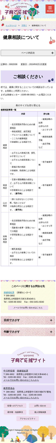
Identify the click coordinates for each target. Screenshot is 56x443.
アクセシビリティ (27, 418)
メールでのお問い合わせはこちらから (21, 380)
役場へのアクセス (15, 406)
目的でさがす (12, 320)
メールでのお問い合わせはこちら (28, 308)
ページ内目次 (28, 52)
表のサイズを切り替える (28, 105)
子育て (24, 25)
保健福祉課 (9, 292)
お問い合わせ (40, 406)
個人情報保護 (40, 412)
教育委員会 (9, 388)
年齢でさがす (12, 331)
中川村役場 (9, 370)
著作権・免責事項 (15, 412)
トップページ (11, 25)
